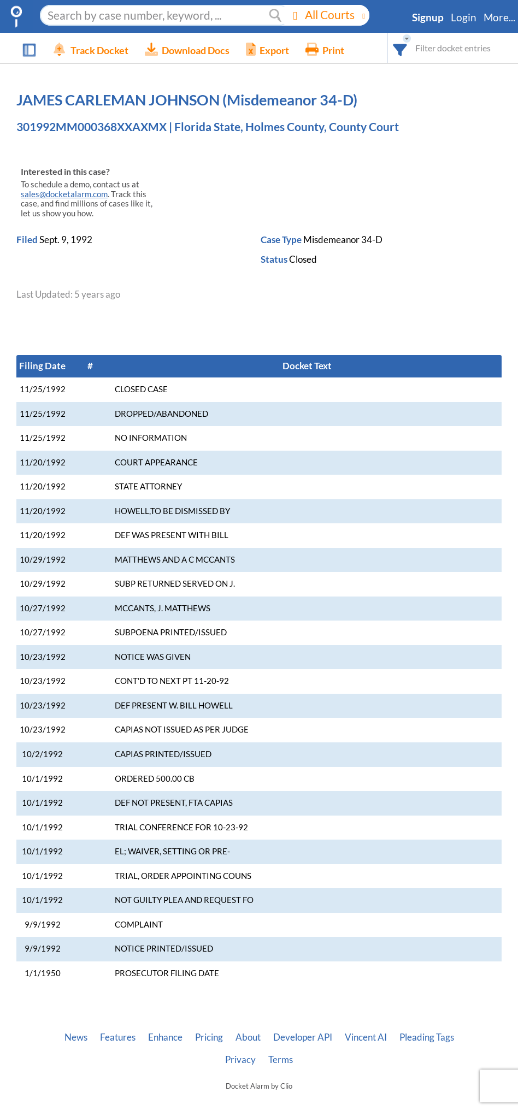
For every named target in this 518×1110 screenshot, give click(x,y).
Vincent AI (366, 1037)
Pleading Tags (426, 1037)
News (75, 1037)
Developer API (302, 1037)
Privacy (240, 1059)
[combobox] (400, 48)
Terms (280, 1059)
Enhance (165, 1037)
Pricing (209, 1037)
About (248, 1037)
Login (463, 17)
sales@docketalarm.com (64, 194)
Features (118, 1037)
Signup (428, 17)
